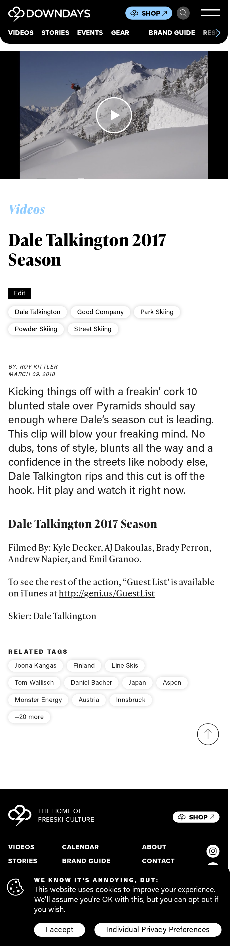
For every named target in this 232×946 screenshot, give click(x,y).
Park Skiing (157, 311)
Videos (20, 32)
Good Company (100, 311)
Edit (19, 293)
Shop (154, 13)
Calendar (80, 847)
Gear (120, 32)
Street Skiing (92, 328)
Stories (55, 32)
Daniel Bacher (91, 689)
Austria (89, 707)
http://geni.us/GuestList (107, 600)
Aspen (172, 689)
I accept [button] (59, 929)
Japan (137, 689)
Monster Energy (38, 707)
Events (90, 32)
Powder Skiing (36, 328)
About (154, 847)
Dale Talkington (37, 311)
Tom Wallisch (34, 689)
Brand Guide (172, 32)
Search (183, 13)
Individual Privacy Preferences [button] (158, 929)
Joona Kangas (35, 672)
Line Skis (124, 672)
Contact (158, 861)
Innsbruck (130, 707)
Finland (84, 672)
